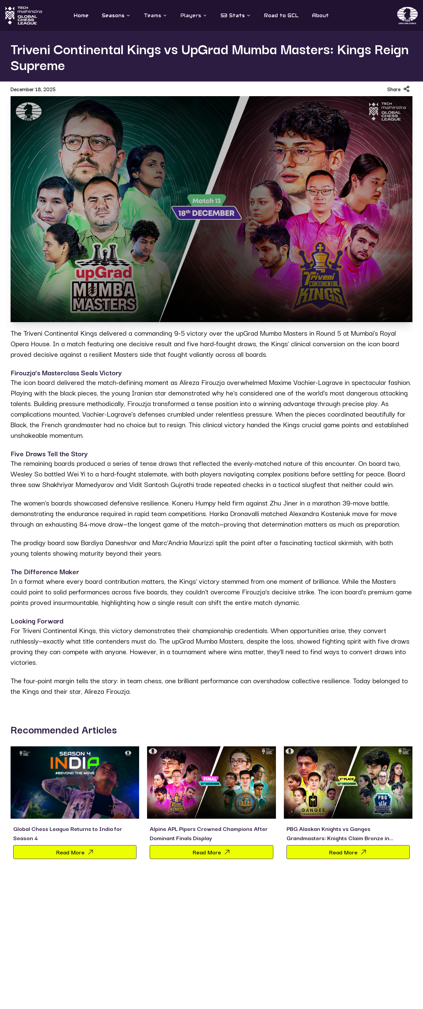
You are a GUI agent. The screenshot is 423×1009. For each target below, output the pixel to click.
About (320, 16)
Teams (155, 16)
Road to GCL (281, 16)
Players (193, 16)
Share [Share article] (398, 89)
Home (81, 16)
